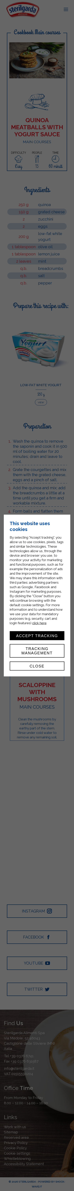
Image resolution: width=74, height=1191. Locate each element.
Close (37, 666)
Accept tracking (37, 635)
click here (39, 623)
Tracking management (37, 651)
